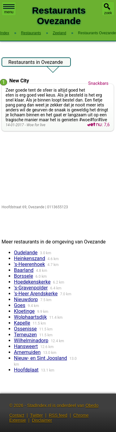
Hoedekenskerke (32, 282)
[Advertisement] (58, 168)
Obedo (91, 405)
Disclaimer (42, 420)
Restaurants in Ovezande (35, 63)
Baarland (23, 270)
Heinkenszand (29, 258)
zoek (108, 13)
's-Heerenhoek (29, 264)
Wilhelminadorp (31, 340)
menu (9, 9)
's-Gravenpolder (31, 288)
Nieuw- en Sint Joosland (40, 358)
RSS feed (58, 415)
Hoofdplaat (26, 370)
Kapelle (22, 323)
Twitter (36, 415)
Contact (16, 415)
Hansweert (26, 346)
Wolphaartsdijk (30, 317)
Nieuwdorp (26, 299)
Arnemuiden (27, 352)
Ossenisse (25, 329)
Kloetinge (24, 311)
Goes (19, 305)
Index (4, 33)
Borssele (23, 276)
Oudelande (25, 252)
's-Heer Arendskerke (36, 294)
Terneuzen (25, 335)
